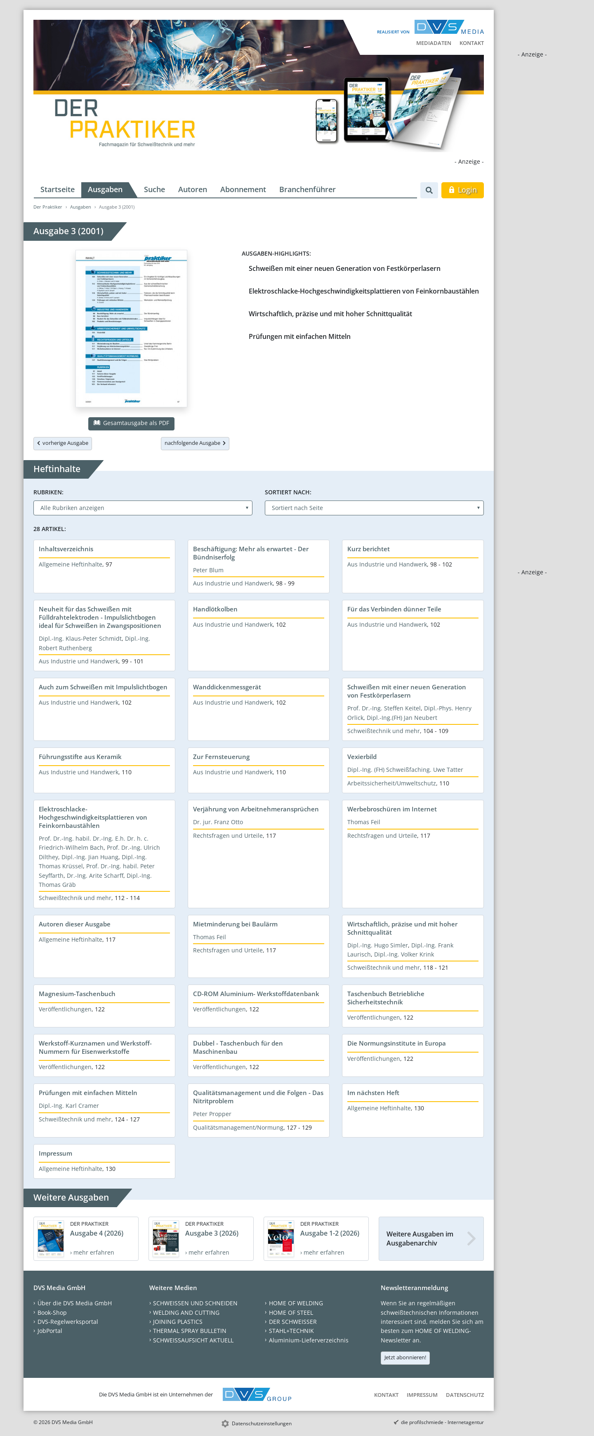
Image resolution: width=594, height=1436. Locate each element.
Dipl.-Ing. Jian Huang (89, 857)
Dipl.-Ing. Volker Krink (404, 954)
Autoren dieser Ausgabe (75, 924)
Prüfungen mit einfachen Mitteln (300, 336)
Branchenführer (307, 189)
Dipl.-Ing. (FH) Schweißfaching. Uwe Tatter (405, 769)
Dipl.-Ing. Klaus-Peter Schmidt (80, 638)
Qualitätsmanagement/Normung (238, 1127)
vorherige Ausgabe (62, 443)
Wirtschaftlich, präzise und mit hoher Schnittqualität (330, 313)
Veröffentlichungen (65, 1009)
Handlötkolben (215, 609)
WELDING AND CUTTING (186, 1312)
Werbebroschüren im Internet (392, 809)
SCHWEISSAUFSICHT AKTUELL (193, 1340)
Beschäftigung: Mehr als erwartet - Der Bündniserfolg (251, 553)
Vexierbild (362, 756)
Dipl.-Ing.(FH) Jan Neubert (402, 718)
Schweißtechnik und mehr (383, 731)
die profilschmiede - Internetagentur (442, 1422)
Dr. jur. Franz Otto (218, 822)
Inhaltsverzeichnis (66, 549)
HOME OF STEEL (291, 1312)
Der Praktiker (47, 207)
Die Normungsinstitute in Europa (396, 1043)
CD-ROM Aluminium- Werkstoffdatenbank (256, 993)
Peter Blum (208, 570)
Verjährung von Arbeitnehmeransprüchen (256, 809)
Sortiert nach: (288, 492)
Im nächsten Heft (373, 1092)
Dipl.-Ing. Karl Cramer (69, 1105)
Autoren (192, 189)
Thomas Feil (363, 822)
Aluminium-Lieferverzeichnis (309, 1340)
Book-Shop (52, 1312)
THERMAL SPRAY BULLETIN (189, 1331)
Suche (154, 189)
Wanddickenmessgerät (227, 687)
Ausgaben (105, 189)
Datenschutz (465, 1394)
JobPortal (50, 1331)
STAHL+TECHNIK (291, 1331)
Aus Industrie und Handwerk (233, 583)
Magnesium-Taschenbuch (77, 993)
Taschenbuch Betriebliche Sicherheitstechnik (385, 997)
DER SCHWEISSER (293, 1322)
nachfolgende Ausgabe (195, 443)
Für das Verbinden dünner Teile (394, 609)
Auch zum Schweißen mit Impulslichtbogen (103, 687)
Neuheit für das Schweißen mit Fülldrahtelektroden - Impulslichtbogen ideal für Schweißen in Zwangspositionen (100, 617)
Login (462, 190)
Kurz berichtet (368, 549)
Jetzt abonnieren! (405, 1357)
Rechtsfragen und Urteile (228, 835)
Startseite (57, 189)
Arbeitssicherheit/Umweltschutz (391, 783)
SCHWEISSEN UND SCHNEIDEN (195, 1303)
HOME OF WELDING (296, 1303)
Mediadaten (433, 43)
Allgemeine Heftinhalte (70, 564)
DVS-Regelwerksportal (68, 1322)
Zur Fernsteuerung (221, 756)
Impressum (55, 1153)
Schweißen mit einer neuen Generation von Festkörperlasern (345, 268)
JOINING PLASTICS (178, 1322)
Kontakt (472, 43)
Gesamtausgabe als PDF (131, 423)
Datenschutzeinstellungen (262, 1423)
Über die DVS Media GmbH (75, 1303)
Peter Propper (212, 1114)
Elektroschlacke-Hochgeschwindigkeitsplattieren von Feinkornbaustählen (364, 291)
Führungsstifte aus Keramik (80, 756)
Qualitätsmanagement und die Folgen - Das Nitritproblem (258, 1096)
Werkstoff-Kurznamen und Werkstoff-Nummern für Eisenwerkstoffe (95, 1047)
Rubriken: (48, 492)
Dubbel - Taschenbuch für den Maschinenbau (238, 1047)
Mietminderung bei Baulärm (235, 924)
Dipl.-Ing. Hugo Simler (377, 945)
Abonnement (243, 189)
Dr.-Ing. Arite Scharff (95, 875)
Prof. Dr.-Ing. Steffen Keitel (384, 708)
